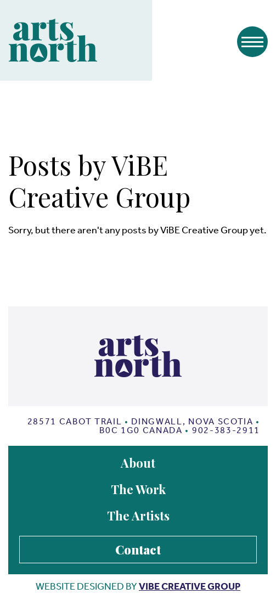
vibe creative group (189, 586)
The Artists (138, 515)
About (138, 463)
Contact (138, 549)
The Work (138, 489)
